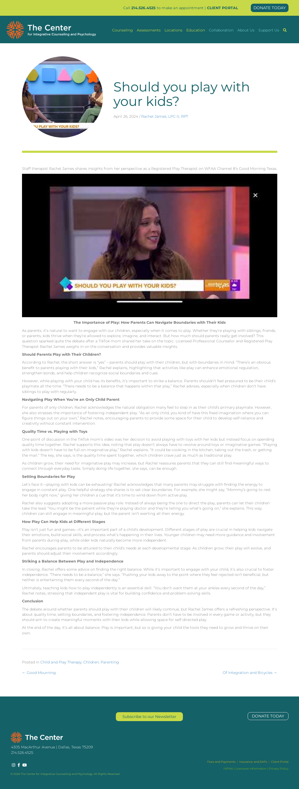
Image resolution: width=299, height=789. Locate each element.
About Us (245, 30)
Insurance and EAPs (253, 762)
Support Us (268, 30)
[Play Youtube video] (149, 245)
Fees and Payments (221, 762)
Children (91, 662)
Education (195, 30)
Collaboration (221, 30)
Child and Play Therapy (60, 662)
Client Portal (280, 762)
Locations (173, 30)
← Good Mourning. (39, 672)
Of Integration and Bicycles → (250, 672)
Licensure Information (251, 768)
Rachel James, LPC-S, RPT (164, 116)
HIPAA (228, 768)
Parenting (110, 662)
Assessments (149, 30)
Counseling (122, 30)
